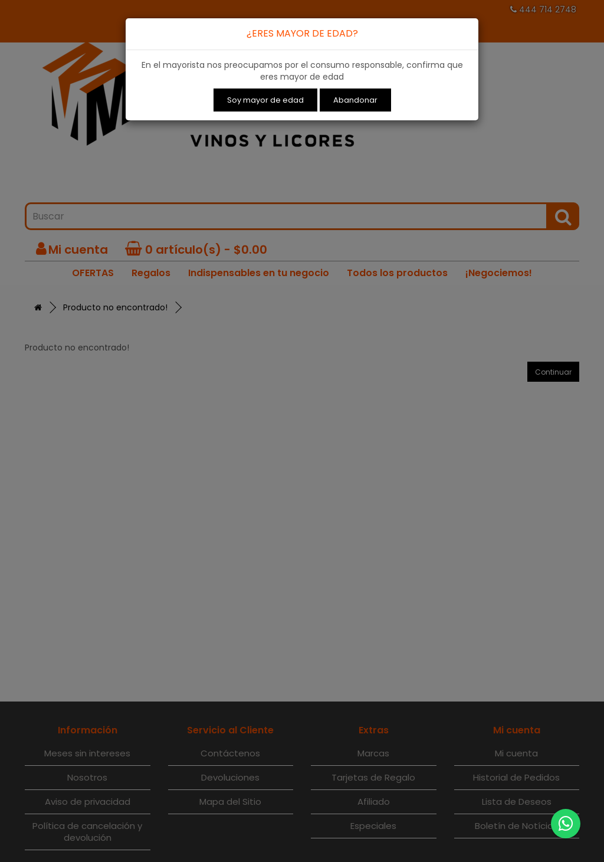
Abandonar (355, 100)
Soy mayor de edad (265, 100)
